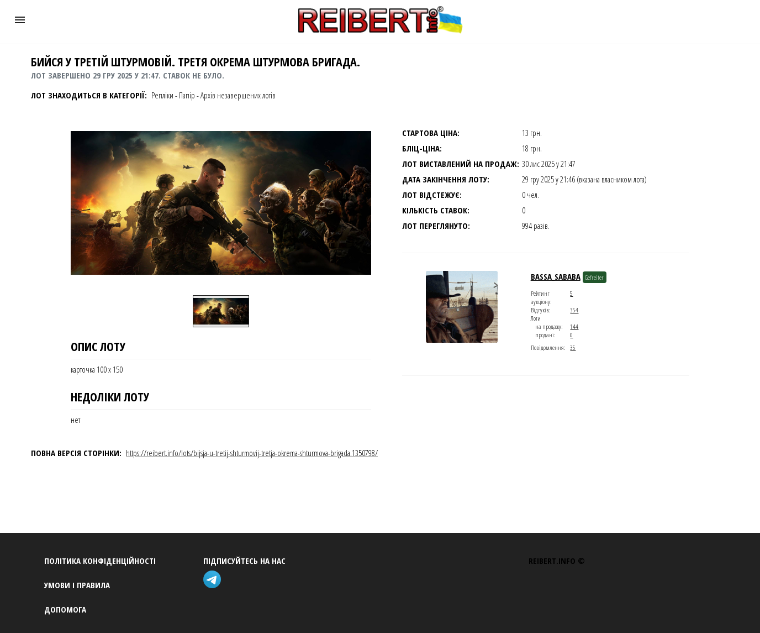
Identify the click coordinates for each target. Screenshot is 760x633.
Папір (187, 95)
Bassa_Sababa (555, 276)
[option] (221, 311)
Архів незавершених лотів (238, 95)
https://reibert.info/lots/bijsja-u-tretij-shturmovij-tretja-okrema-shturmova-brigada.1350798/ (252, 452)
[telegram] (214, 580)
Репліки (162, 95)
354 (574, 310)
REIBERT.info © (557, 560)
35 (573, 347)
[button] (20, 20)
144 (574, 326)
